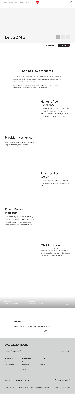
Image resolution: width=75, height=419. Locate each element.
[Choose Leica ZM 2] (58, 38)
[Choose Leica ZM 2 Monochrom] (63, 38)
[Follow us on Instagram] (12, 406)
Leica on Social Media (62, 406)
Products (5, 2)
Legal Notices (21, 412)
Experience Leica (13, 2)
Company (21, 2)
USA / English (16, 377)
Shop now (63, 46)
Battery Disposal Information (37, 412)
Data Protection (13, 412)
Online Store (68, 2)
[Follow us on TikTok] (22, 406)
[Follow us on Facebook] (19, 406)
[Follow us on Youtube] (16, 406)
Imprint (6, 412)
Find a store (62, 2)
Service (27, 2)
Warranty (27, 412)
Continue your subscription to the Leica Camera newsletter (45, 355)
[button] (68, 377)
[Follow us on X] (25, 406)
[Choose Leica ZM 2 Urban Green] (68, 38)
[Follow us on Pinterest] (28, 406)
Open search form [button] (57, 2)
